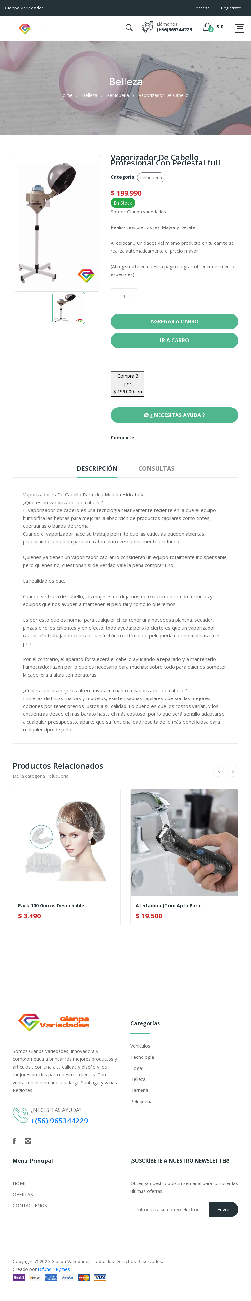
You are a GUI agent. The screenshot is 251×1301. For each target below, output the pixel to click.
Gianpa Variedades (71, 1261)
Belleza (89, 95)
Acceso (203, 8)
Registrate (231, 8)
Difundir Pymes (54, 1269)
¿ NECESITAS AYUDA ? (174, 415)
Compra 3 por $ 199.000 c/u (127, 384)
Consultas (156, 468)
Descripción (97, 468)
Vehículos (140, 1046)
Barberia (139, 1090)
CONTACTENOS (30, 1205)
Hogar (136, 1068)
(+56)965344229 (174, 29)
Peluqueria (118, 95)
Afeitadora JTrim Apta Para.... (171, 906)
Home (66, 95)
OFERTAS (23, 1194)
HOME (19, 1183)
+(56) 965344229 (59, 1120)
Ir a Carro (174, 340)
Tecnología (142, 1057)
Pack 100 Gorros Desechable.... (54, 906)
